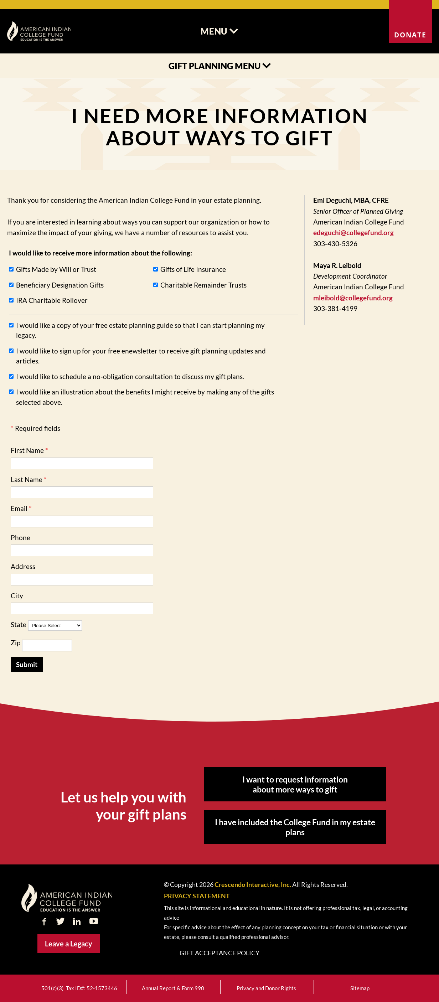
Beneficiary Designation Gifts (60, 285)
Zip (15, 643)
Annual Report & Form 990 (173, 988)
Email (19, 508)
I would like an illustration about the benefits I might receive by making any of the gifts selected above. (145, 397)
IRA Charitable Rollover (52, 300)
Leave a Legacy (68, 943)
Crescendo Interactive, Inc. (253, 884)
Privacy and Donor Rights (266, 988)
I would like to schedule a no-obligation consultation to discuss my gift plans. (130, 376)
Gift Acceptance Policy (219, 953)
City (17, 596)
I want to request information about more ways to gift (295, 784)
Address (23, 566)
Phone (20, 537)
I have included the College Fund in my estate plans (295, 827)
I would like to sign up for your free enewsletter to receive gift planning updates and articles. (141, 356)
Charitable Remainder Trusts (203, 285)
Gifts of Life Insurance (193, 269)
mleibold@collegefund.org (353, 298)
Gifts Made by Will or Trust (56, 269)
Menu (219, 31)
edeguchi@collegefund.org (353, 232)
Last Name (26, 479)
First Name (27, 450)
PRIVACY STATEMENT (197, 896)
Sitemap (360, 988)
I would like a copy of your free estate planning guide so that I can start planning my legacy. (140, 330)
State (18, 624)
